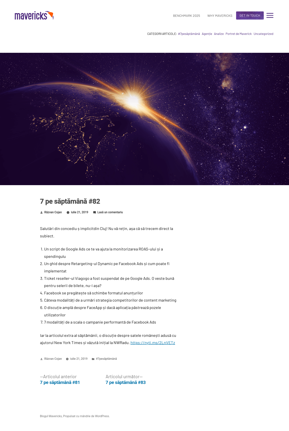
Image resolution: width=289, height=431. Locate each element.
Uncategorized (263, 33)
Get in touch (250, 15)
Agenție (207, 33)
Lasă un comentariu (110, 212)
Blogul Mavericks (51, 416)
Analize (219, 33)
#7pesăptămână (189, 33)
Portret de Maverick (239, 33)
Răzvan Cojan (53, 212)
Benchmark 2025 (186, 15)
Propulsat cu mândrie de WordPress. (86, 416)
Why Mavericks (219, 15)
